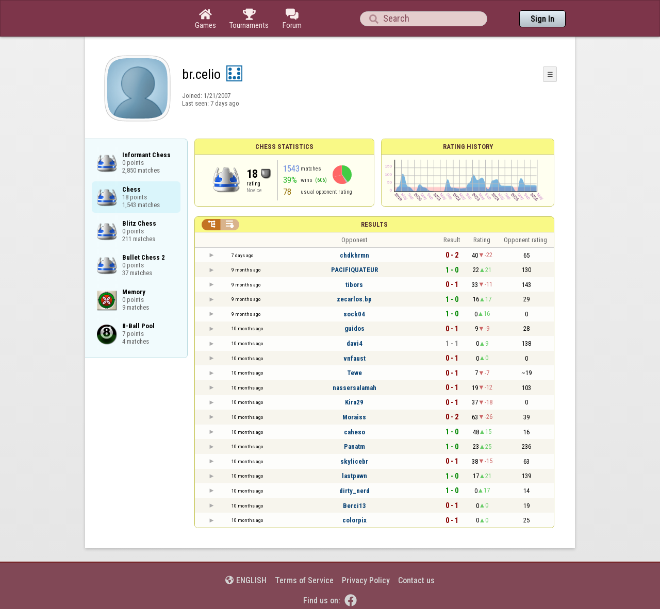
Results (374, 224)
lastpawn (354, 476)
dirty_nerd (354, 491)
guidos (354, 328)
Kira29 (354, 402)
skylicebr (354, 461)
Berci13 (354, 506)
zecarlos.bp (354, 299)
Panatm (354, 446)
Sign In (542, 19)
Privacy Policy (366, 580)
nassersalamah (354, 388)
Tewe (354, 373)
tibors (354, 285)
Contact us (416, 580)
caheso (354, 432)
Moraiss (354, 417)
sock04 (354, 314)
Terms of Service (304, 580)
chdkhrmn (354, 255)
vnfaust (354, 358)
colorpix (354, 520)
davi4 (354, 343)
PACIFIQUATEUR (354, 270)
